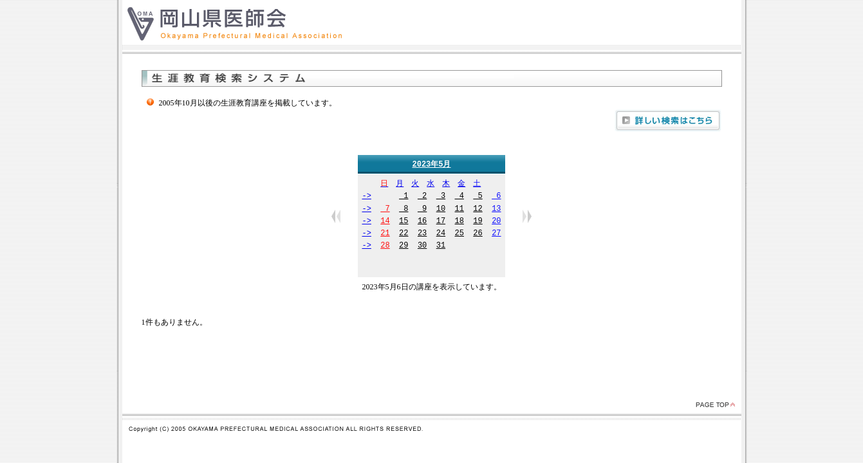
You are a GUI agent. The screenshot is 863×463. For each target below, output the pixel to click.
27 (496, 234)
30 (422, 246)
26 (477, 234)
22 (403, 234)
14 (384, 222)
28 (384, 246)
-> (366, 197)
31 (440, 246)
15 (403, 222)
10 (440, 209)
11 (459, 209)
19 (477, 222)
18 (459, 222)
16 (422, 222)
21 (384, 234)
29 (403, 246)
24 (440, 234)
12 (477, 209)
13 (496, 209)
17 (440, 222)
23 (422, 234)
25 (459, 234)
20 (496, 222)
